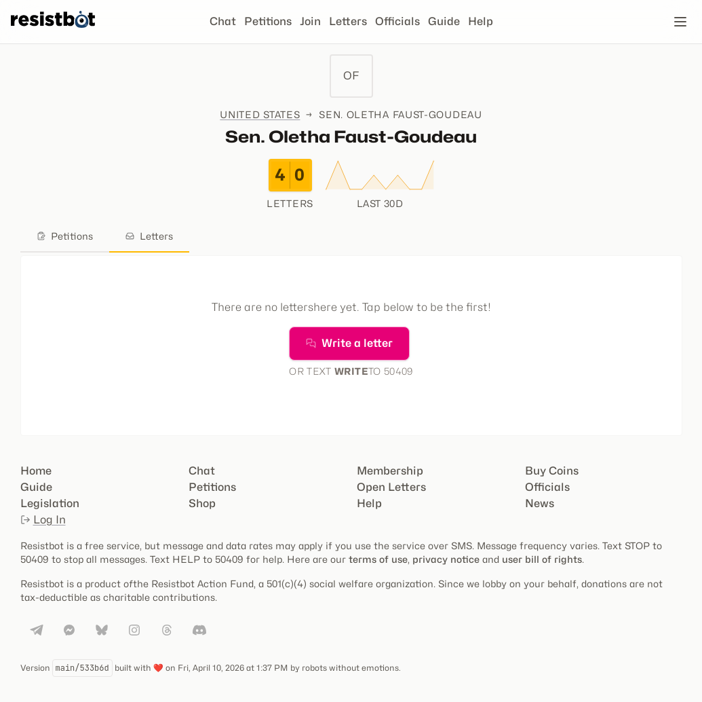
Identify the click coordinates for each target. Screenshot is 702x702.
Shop (202, 503)
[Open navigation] (680, 22)
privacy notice (446, 559)
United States (260, 114)
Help (480, 21)
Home (36, 470)
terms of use (378, 559)
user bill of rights (542, 559)
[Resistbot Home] (53, 32)
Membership (390, 470)
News (539, 503)
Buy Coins (552, 470)
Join (310, 21)
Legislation (49, 503)
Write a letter (349, 343)
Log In (43, 519)
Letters (348, 21)
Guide (444, 21)
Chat (223, 21)
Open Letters (391, 487)
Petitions (268, 21)
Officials (397, 21)
